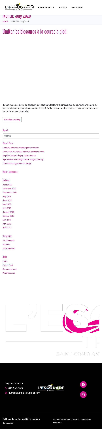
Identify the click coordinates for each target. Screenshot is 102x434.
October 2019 (8, 221)
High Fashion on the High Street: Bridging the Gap (23, 164)
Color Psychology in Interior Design (17, 168)
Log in (5, 266)
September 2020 (10, 197)
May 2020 (7, 209)
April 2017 (7, 233)
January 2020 (8, 217)
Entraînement (8, 246)
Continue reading (12, 124)
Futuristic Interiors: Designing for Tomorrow (21, 153)
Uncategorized (9, 253)
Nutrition (6, 249)
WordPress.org (9, 278)
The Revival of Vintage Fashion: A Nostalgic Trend (23, 157)
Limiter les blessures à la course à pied (34, 36)
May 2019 (7, 225)
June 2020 (7, 205)
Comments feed (9, 274)
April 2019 (7, 229)
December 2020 (9, 194)
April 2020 (7, 213)
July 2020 (7, 201)
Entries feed (8, 270)
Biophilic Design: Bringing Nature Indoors (19, 161)
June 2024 (7, 190)
